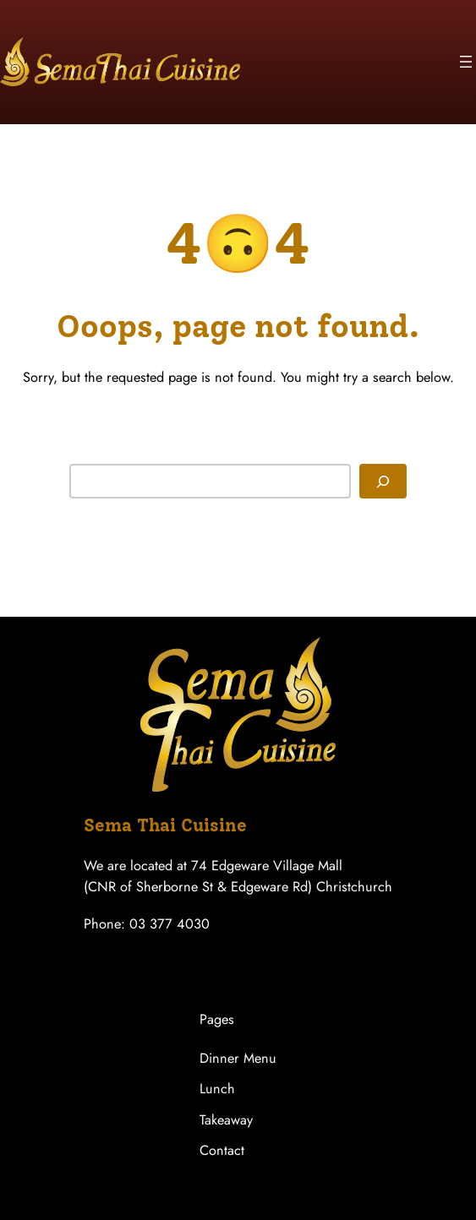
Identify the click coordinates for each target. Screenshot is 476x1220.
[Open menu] (466, 62)
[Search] (383, 481)
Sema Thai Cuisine (165, 825)
